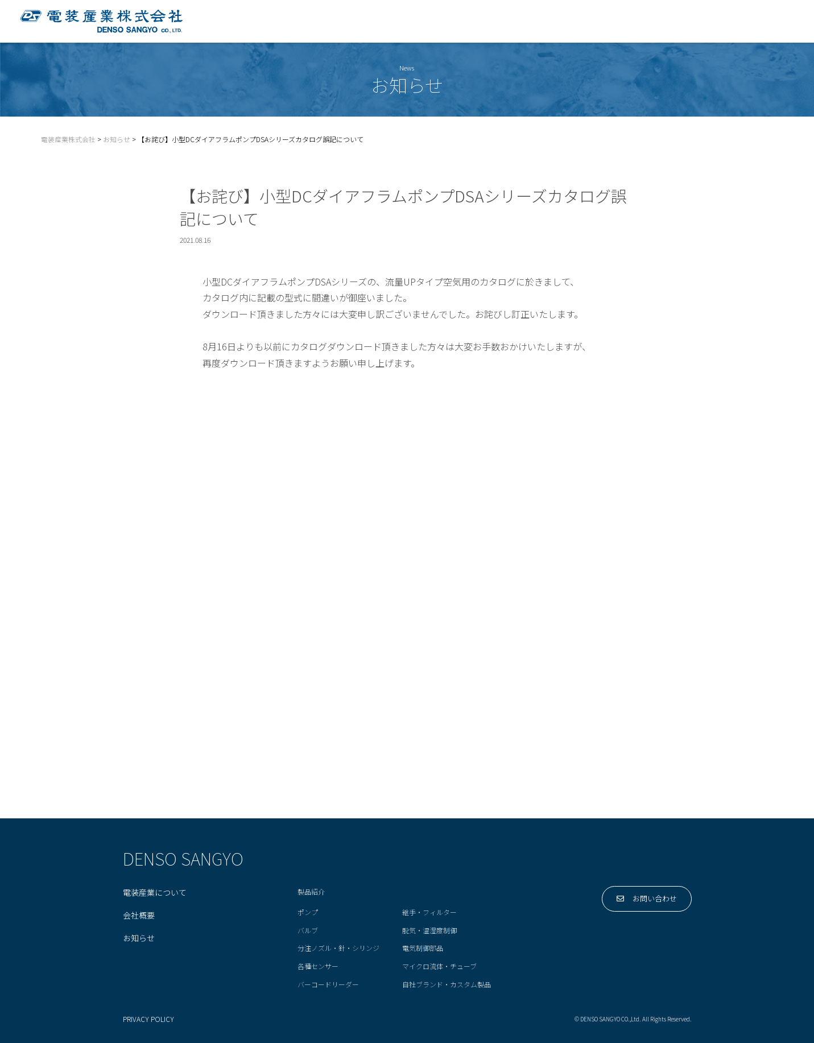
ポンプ (307, 912)
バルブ (307, 930)
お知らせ (139, 938)
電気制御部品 (422, 948)
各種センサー (317, 966)
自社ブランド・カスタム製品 (446, 984)
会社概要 (670, 21)
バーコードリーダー (328, 984)
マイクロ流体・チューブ (439, 966)
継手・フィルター (429, 912)
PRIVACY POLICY (148, 1019)
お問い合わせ (755, 21)
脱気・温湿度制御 (429, 930)
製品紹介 (531, 21)
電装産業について (438, 21)
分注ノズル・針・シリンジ (338, 948)
